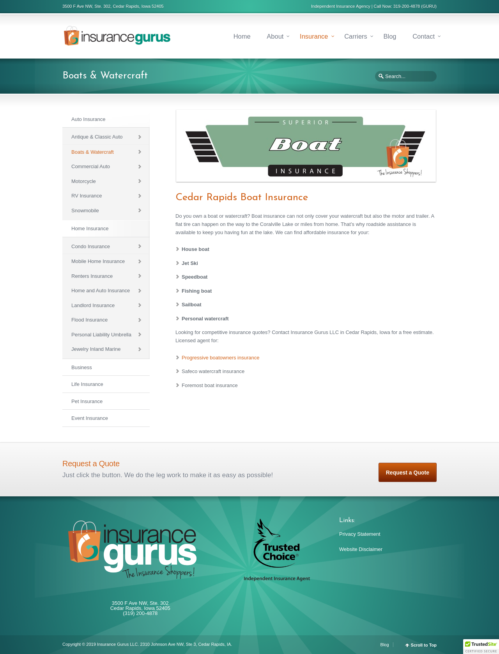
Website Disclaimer (360, 549)
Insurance (314, 36)
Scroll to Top (424, 645)
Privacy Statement (359, 534)
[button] (481, 646)
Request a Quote (407, 472)
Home (242, 36)
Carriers (355, 36)
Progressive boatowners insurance (220, 358)
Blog (389, 36)
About (275, 36)
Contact (423, 36)
